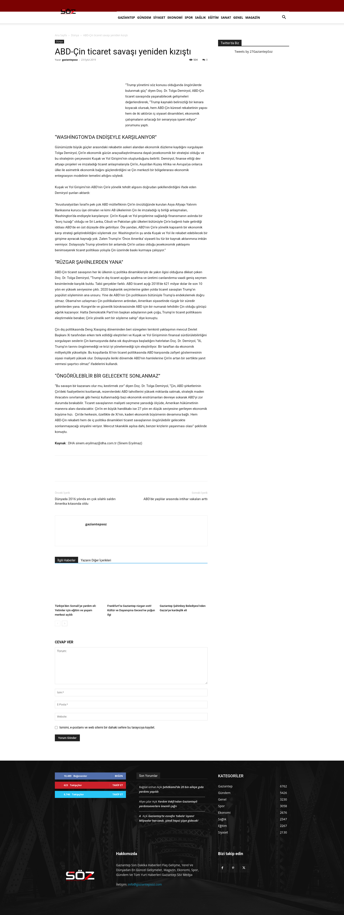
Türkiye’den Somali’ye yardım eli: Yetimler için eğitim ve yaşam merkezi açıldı (75, 610)
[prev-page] (57, 623)
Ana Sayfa (61, 35)
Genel (238, 17)
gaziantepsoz (70, 59)
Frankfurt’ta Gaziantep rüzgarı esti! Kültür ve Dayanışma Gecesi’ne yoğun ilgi (131, 610)
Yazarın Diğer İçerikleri (96, 560)
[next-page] (64, 623)
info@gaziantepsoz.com (145, 884)
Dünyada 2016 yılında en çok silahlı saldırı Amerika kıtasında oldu (85, 501)
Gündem (144, 17)
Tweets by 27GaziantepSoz (253, 51)
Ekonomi (175, 17)
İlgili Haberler (66, 560)
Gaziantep (126, 17)
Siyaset (159, 17)
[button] (284, 18)
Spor (189, 17)
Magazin (252, 17)
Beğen (119, 776)
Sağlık (200, 17)
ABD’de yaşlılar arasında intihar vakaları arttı (175, 499)
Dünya (75, 35)
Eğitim (213, 17)
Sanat (226, 17)
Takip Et (118, 785)
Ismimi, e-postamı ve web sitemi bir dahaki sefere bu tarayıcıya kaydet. (107, 727)
